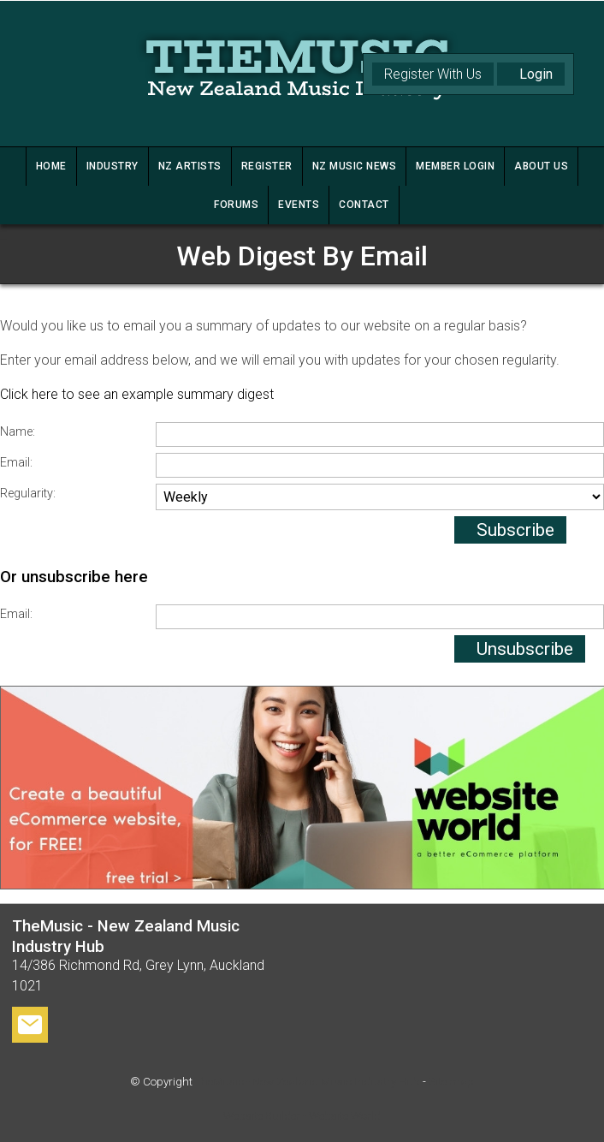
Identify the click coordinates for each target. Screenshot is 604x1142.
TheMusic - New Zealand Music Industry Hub (307, 1081)
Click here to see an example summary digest (137, 394)
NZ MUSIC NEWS (354, 166)
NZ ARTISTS (190, 166)
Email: (16, 462)
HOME (51, 166)
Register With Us (433, 74)
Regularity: (28, 493)
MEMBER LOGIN (455, 166)
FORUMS (236, 205)
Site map (451, 1081)
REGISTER (267, 166)
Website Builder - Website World (302, 1115)
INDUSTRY (112, 166)
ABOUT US (541, 166)
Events (298, 205)
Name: (17, 432)
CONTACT (364, 205)
